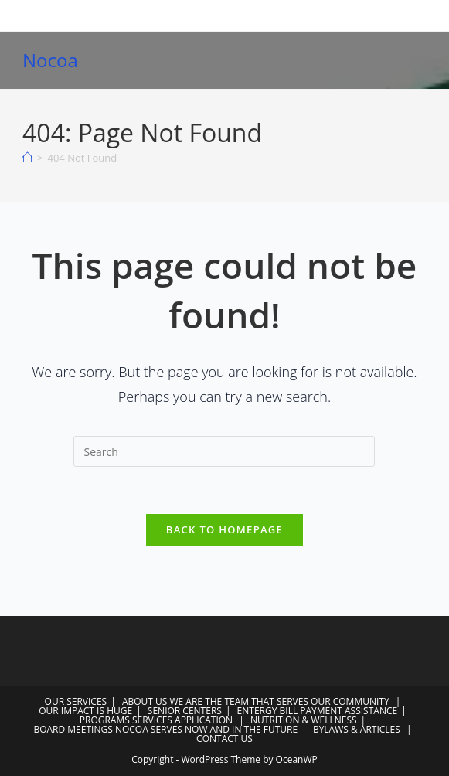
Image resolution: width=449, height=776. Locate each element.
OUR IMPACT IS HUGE (85, 710)
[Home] (27, 158)
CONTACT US (224, 738)
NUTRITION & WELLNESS (303, 720)
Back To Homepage (224, 529)
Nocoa (50, 60)
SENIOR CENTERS (185, 710)
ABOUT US (144, 701)
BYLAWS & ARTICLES (356, 729)
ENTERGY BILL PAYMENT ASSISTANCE (317, 710)
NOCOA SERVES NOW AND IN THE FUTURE (206, 729)
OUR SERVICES (76, 701)
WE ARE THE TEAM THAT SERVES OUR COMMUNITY (279, 701)
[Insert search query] (224, 451)
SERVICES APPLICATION (182, 720)
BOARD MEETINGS (72, 729)
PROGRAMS (105, 720)
